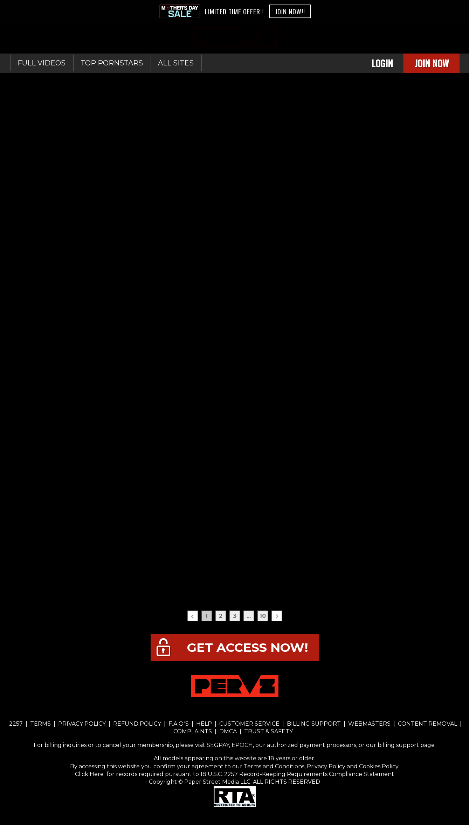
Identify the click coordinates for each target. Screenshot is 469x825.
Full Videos (41, 63)
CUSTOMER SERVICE (249, 723)
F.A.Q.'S (178, 723)
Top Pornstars (112, 63)
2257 (16, 723)
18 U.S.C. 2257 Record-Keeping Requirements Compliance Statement (296, 774)
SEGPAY (218, 745)
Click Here (90, 774)
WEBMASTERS (369, 723)
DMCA (228, 731)
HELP (204, 723)
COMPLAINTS (193, 731)
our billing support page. (401, 745)
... (249, 616)
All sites (176, 63)
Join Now (431, 63)
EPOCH (242, 745)
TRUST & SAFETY (268, 731)
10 (263, 616)
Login (382, 63)
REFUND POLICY (137, 723)
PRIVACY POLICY (82, 723)
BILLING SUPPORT (313, 723)
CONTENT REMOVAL (427, 723)
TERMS (40, 723)
